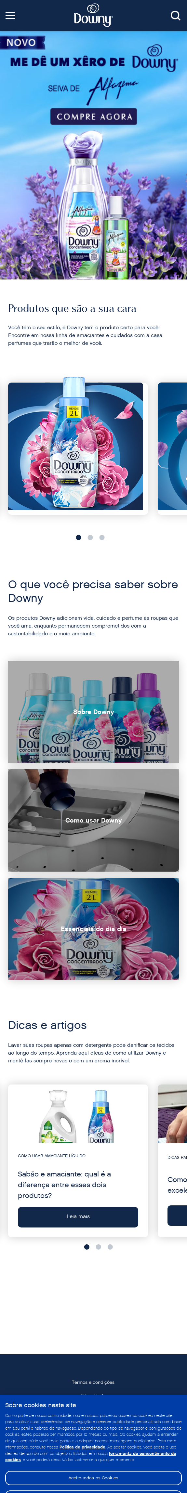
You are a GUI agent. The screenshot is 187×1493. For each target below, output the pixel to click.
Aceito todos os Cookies (93, 1484)
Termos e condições (93, 1382)
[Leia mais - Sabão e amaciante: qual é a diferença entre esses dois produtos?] (78, 1161)
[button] (10, 15)
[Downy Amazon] (93, 155)
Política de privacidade (82, 1454)
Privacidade (93, 1396)
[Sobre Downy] (93, 712)
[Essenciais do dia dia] (93, 929)
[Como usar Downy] (93, 820)
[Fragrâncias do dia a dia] (78, 449)
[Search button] (175, 16)
